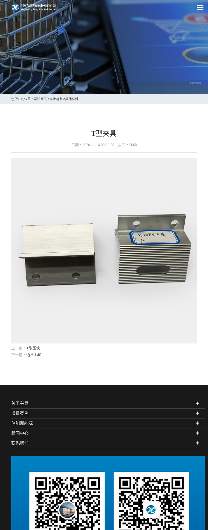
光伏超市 (55, 99)
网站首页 (40, 99)
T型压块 (33, 348)
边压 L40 (33, 355)
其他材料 (71, 99)
